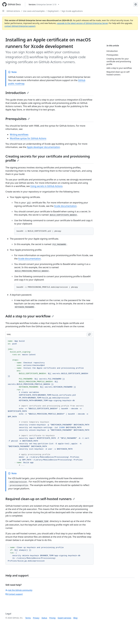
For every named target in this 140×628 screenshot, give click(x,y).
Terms (28, 617)
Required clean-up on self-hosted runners (40, 499)
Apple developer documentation (43, 147)
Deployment (53, 11)
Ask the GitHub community (18, 590)
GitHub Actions (13, 11)
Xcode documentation (65, 206)
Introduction (17, 92)
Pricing (52, 617)
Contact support (14, 594)
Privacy (36, 617)
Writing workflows (19, 134)
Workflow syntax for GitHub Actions (28, 138)
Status (44, 617)
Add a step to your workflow (29, 316)
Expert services (64, 617)
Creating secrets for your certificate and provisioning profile (47, 158)
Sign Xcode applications (72, 11)
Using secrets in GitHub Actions (46, 186)
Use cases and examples (34, 11)
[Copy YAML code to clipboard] (89, 334)
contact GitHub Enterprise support (20, 26)
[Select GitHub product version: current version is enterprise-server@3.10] (43, 4)
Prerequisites (17, 118)
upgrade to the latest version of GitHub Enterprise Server (82, 23)
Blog (75, 617)
